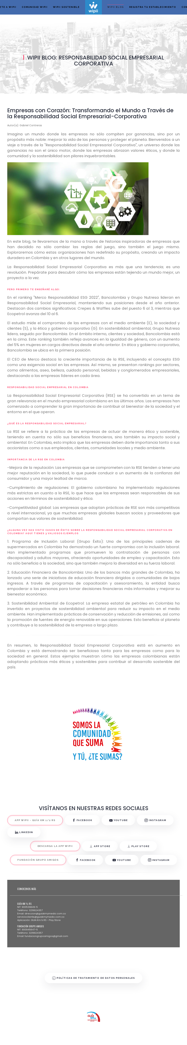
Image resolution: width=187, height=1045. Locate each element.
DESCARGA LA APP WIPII (55, 846)
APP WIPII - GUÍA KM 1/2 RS (35, 820)
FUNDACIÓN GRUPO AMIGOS (38, 860)
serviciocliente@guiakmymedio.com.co (40, 917)
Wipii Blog (115, 7)
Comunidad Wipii (35, 7)
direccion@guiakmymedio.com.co (45, 913)
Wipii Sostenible (66, 7)
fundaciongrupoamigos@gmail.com (46, 936)
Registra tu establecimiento (152, 7)
